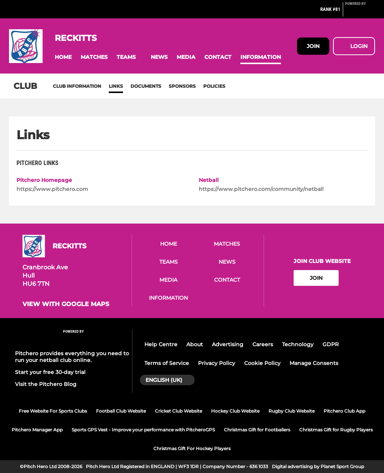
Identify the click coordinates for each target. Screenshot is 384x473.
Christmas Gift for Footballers (257, 429)
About (194, 344)
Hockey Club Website (235, 411)
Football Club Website (121, 411)
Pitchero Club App (344, 411)
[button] (63, 57)
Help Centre (160, 344)
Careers (262, 344)
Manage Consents (314, 363)
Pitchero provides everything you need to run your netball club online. (72, 356)
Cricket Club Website (178, 411)
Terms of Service (166, 363)
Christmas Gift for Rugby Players (336, 429)
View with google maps (65, 304)
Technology (298, 344)
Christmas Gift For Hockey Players (192, 448)
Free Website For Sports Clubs (53, 411)
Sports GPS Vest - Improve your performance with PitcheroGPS (143, 429)
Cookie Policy (262, 363)
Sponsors (182, 86)
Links (116, 86)
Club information (77, 86)
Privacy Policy (216, 363)
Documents (145, 86)
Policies (214, 86)
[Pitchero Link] (360, 12)
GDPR (330, 344)
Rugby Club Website (291, 411)
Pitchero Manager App (37, 429)
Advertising (227, 344)
